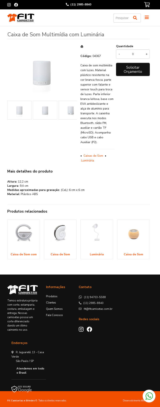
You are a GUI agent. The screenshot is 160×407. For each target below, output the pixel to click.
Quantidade (124, 46)
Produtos (52, 296)
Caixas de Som (93, 156)
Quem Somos (54, 309)
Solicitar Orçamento (133, 69)
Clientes (51, 303)
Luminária (87, 161)
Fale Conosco (54, 315)
